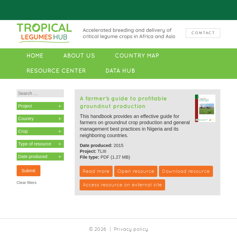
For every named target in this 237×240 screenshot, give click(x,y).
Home (35, 56)
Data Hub (120, 71)
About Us (79, 56)
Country (26, 118)
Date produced (32, 156)
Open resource (135, 171)
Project (25, 106)
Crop (23, 131)
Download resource (186, 171)
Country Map (137, 56)
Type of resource (34, 143)
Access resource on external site (122, 185)
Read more (96, 171)
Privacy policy (131, 229)
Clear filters (27, 182)
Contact (203, 33)
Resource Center (56, 71)
